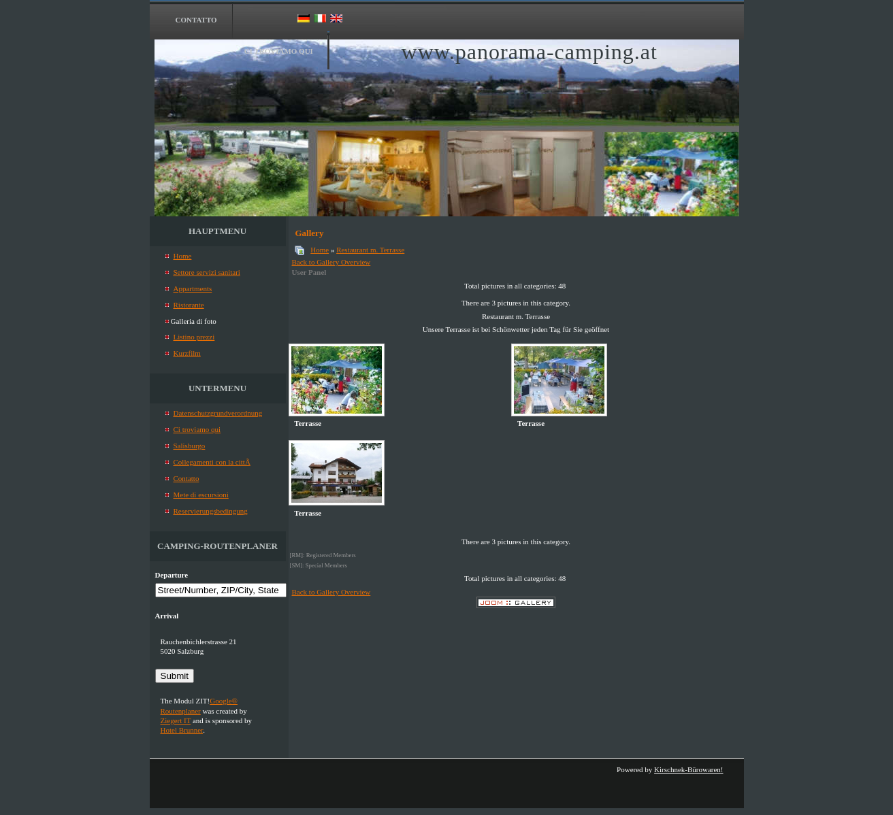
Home (319, 250)
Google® (224, 701)
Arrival (167, 616)
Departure (172, 575)
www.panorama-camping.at (529, 51)
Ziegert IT (176, 720)
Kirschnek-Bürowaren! (688, 769)
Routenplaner (181, 711)
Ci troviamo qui (278, 51)
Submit (175, 676)
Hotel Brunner (182, 730)
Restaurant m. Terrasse (370, 250)
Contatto (196, 20)
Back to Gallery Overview (331, 262)
